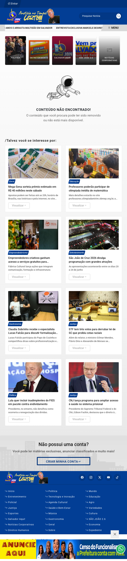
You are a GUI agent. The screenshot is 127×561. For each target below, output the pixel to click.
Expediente (94, 530)
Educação (93, 497)
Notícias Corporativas (19, 524)
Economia (93, 524)
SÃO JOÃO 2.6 (96, 519)
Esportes (12, 513)
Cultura (92, 513)
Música (51, 513)
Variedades (94, 508)
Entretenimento (15, 497)
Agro (90, 502)
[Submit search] (118, 16)
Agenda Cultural (56, 502)
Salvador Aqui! (15, 519)
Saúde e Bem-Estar (58, 508)
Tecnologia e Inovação (60, 497)
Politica (51, 491)
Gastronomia (54, 519)
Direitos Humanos (17, 530)
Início (10, 491)
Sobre (50, 530)
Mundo (91, 491)
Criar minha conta (63, 461)
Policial (11, 502)
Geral (50, 524)
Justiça (11, 508)
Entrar (12, 3)
